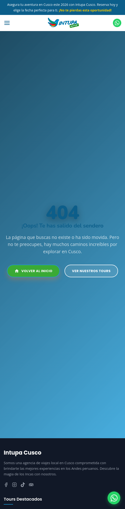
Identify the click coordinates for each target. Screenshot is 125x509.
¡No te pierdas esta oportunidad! (85, 10)
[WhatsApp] (114, 497)
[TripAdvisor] (31, 485)
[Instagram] (14, 485)
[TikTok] (22, 485)
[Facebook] (6, 485)
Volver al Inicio (33, 271)
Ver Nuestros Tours (91, 271)
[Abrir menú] (18, 23)
